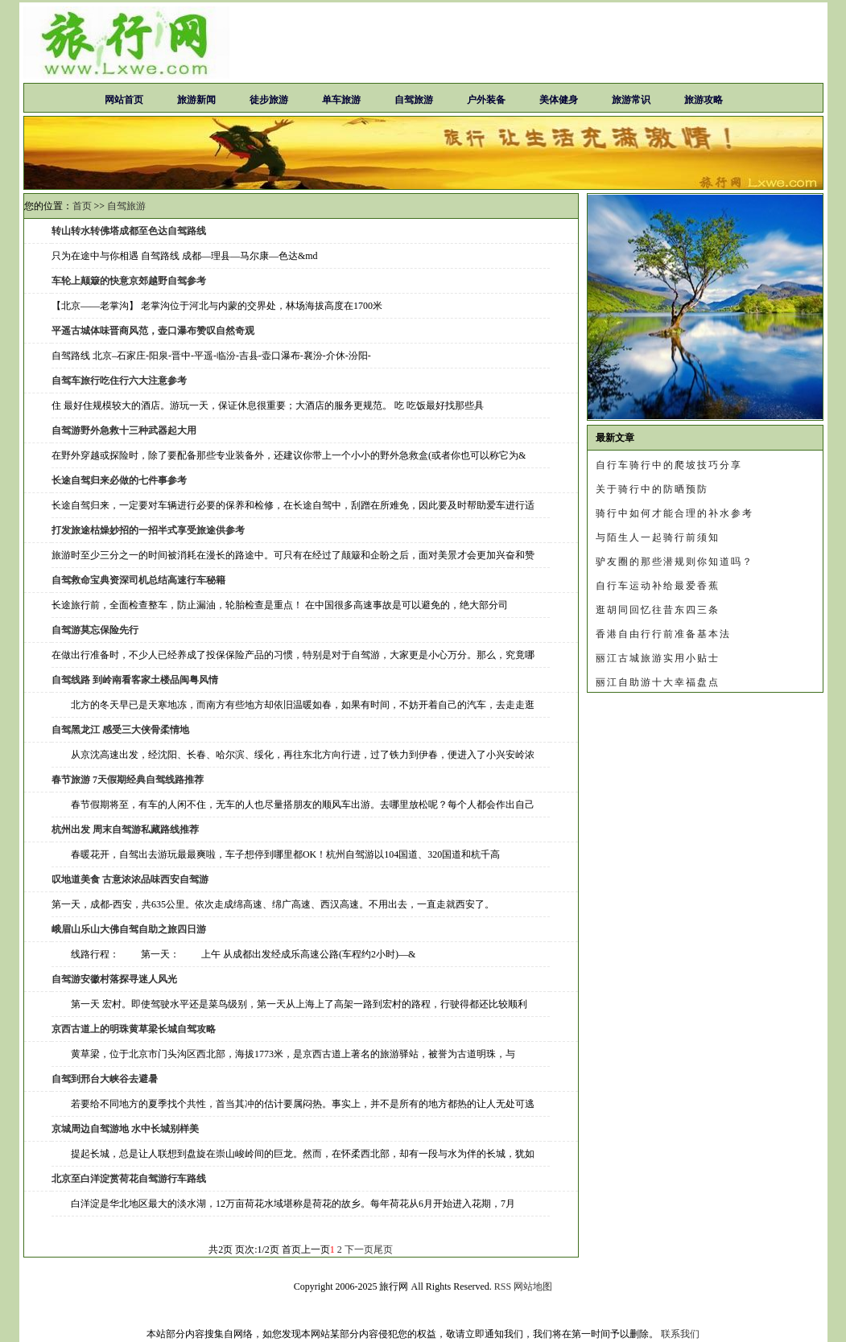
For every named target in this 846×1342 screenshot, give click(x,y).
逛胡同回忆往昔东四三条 (658, 609)
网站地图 (533, 1286)
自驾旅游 (413, 99)
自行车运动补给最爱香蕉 (658, 585)
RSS (502, 1286)
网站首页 (124, 99)
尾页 (383, 1249)
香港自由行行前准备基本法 (663, 634)
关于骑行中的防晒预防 (652, 489)
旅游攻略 (703, 99)
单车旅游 (341, 99)
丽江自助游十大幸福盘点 (658, 682)
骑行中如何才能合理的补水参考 (674, 513)
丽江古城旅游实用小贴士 (658, 658)
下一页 (359, 1249)
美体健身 (558, 99)
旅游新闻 (196, 99)
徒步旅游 (269, 99)
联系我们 (680, 1334)
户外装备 (486, 99)
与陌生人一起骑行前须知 (658, 537)
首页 (82, 206)
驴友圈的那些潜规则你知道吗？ (674, 561)
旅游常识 (631, 99)
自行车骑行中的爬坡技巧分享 (669, 465)
